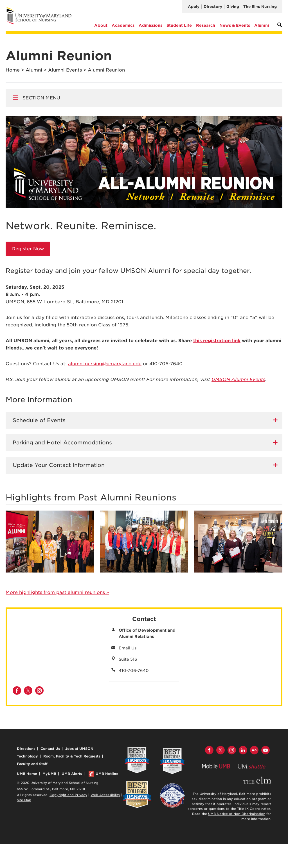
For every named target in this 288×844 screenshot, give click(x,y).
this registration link (216, 340)
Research (205, 25)
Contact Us (50, 751)
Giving (232, 7)
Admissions (150, 25)
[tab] (144, 420)
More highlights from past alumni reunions (57, 592)
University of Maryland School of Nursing (41, 9)
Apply (193, 7)
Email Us (127, 648)
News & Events (234, 25)
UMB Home (27, 775)
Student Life (179, 25)
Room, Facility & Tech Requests (71, 758)
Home (13, 70)
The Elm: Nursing (260, 7)
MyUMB (49, 775)
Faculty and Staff (32, 766)
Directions (26, 751)
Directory (213, 7)
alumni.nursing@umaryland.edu (104, 363)
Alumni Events (65, 70)
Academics (123, 25)
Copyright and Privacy (68, 797)
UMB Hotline (107, 775)
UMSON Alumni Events (238, 379)
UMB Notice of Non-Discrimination (236, 816)
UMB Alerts (72, 775)
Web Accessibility (105, 797)
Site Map (24, 802)
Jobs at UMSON (79, 751)
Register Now (28, 248)
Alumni (261, 25)
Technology (27, 758)
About (100, 25)
